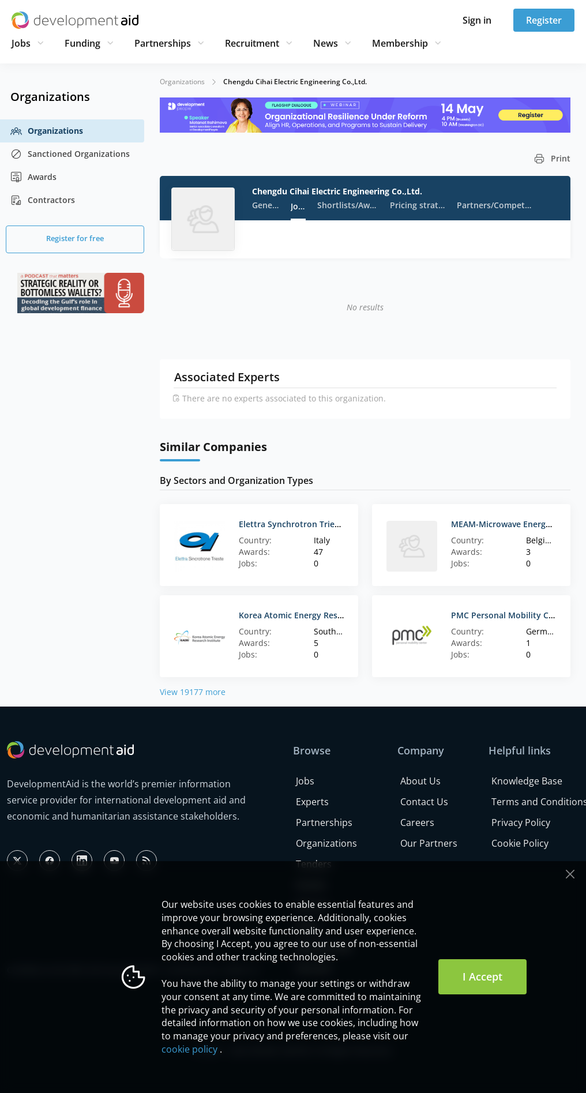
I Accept (482, 976)
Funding (82, 43)
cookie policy (189, 1049)
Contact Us (424, 801)
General (265, 205)
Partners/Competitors (495, 205)
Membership (400, 43)
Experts (312, 801)
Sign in (477, 20)
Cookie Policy (520, 843)
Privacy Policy (520, 822)
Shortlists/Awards (348, 205)
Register (544, 20)
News (325, 43)
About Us (420, 781)
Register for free (75, 238)
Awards (33, 177)
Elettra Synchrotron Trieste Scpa (303, 524)
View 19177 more (193, 691)
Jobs (21, 43)
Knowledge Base (526, 781)
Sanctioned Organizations (70, 154)
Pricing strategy (417, 205)
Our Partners (428, 843)
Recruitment (252, 43)
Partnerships (162, 43)
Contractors (42, 200)
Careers (417, 822)
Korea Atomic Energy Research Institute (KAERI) (332, 615)
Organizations (46, 131)
